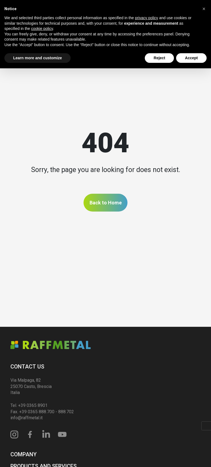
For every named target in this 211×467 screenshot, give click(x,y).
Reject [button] (159, 58)
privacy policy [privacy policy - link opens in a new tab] (146, 18)
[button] (203, 8)
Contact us (27, 366)
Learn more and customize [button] (37, 58)
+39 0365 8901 (33, 405)
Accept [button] (191, 58)
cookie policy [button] (42, 28)
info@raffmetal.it (26, 417)
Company (23, 454)
